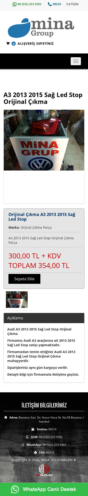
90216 (54, 4)
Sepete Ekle (24, 278)
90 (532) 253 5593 (26, 4)
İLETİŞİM (72, 4)
